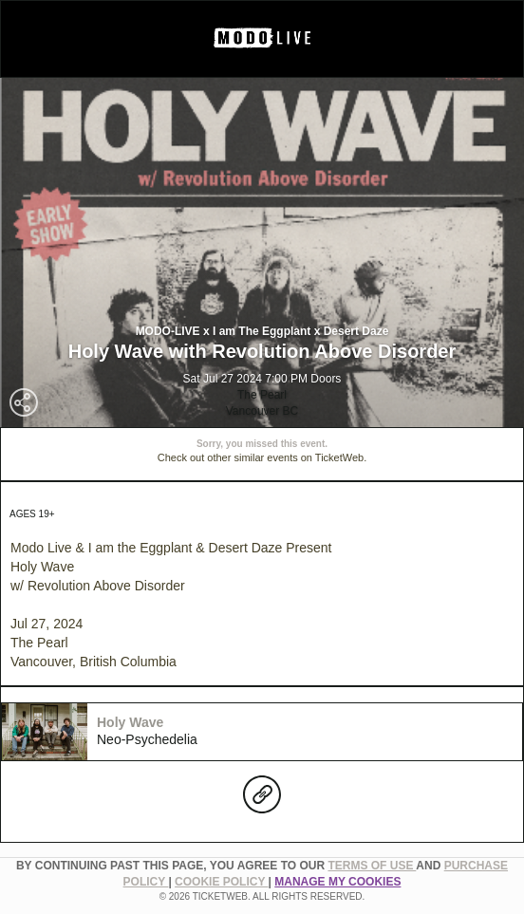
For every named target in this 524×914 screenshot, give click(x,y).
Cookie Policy (221, 881)
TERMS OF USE (372, 865)
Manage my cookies (337, 881)
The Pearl (262, 394)
